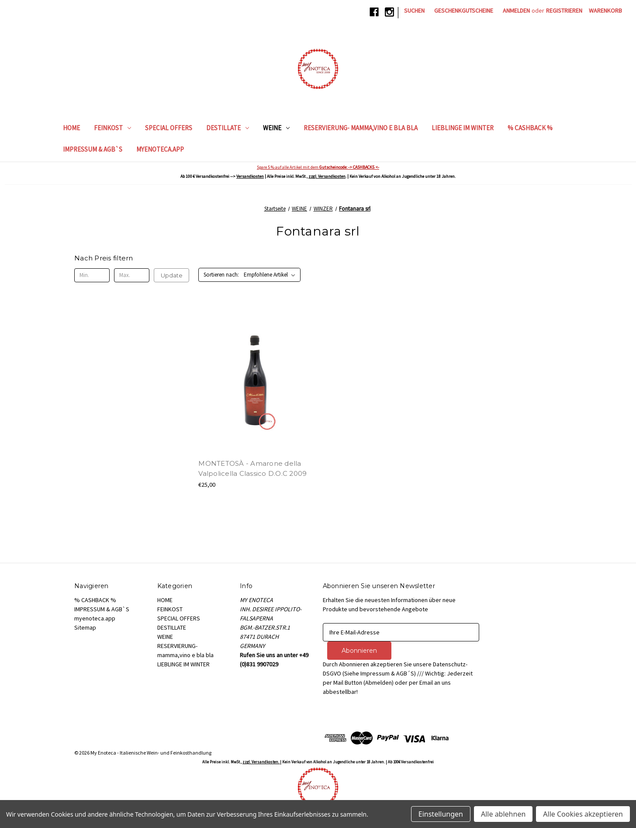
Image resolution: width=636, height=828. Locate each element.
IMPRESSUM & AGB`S (92, 149)
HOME (71, 128)
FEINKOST (112, 128)
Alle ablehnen (503, 814)
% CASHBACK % (530, 128)
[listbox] (271, 274)
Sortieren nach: (221, 274)
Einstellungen (440, 814)
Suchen (414, 10)
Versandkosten (250, 176)
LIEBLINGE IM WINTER (463, 128)
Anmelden (516, 10)
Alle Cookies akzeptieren (583, 814)
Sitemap (85, 627)
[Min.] (92, 275)
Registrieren (564, 10)
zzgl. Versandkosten (327, 176)
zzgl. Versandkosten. (261, 761)
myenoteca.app (160, 149)
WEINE (276, 128)
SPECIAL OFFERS (168, 128)
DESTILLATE (227, 128)
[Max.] (131, 275)
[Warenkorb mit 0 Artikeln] (605, 10)
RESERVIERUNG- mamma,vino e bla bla (361, 128)
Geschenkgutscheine (463, 10)
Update (172, 275)
